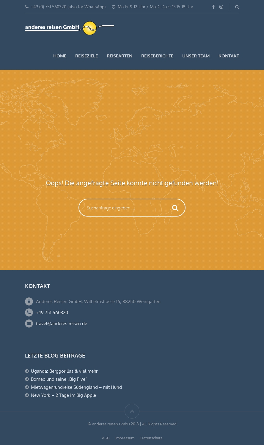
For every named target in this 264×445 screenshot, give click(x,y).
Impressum (124, 437)
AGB (105, 437)
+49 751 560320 (52, 312)
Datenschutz (151, 437)
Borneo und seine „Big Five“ (59, 379)
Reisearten (119, 56)
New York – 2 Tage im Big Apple (63, 395)
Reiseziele (86, 56)
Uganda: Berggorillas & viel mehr (64, 371)
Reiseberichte (157, 56)
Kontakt (229, 56)
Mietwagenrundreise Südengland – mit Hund (76, 387)
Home (59, 56)
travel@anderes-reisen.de (61, 323)
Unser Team (196, 56)
